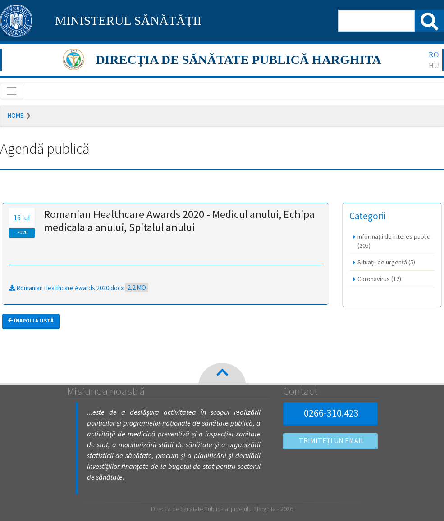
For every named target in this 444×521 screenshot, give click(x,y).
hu (434, 65)
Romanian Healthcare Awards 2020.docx (78, 288)
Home (15, 115)
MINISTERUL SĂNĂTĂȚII (128, 20)
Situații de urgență (386, 262)
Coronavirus (379, 279)
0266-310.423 (330, 413)
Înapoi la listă (31, 320)
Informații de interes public (393, 240)
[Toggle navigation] (11, 91)
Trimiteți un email (330, 440)
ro (434, 55)
